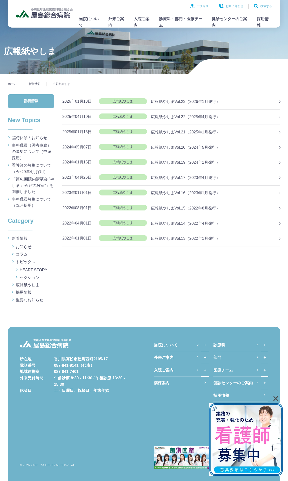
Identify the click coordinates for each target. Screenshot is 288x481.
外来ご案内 (116, 22)
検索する (263, 6)
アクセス (199, 6)
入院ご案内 (141, 22)
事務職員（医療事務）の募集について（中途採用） (31, 151)
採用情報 (263, 22)
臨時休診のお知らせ (29, 138)
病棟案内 (162, 383)
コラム (22, 254)
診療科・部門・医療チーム (180, 22)
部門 (217, 357)
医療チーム (223, 370)
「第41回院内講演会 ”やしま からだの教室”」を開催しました (33, 185)
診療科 (219, 345)
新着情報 (20, 238)
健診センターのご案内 (229, 22)
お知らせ (24, 247)
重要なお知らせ (29, 300)
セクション (29, 277)
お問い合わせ (231, 6)
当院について (89, 22)
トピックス (25, 262)
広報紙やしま (27, 285)
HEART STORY (34, 270)
